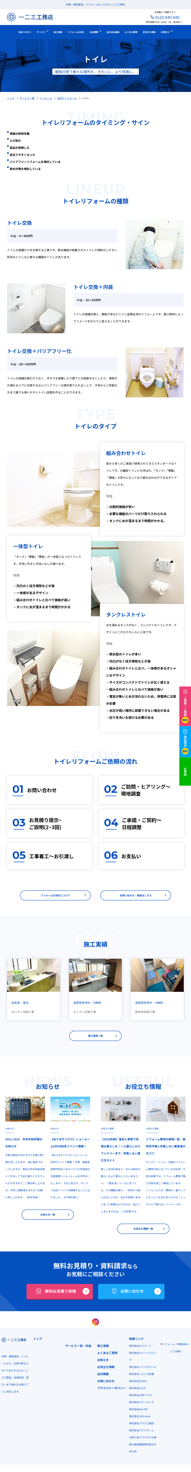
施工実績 (101, 1348)
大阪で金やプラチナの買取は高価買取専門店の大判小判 (141, 1446)
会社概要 (101, 1376)
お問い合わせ (104, 1383)
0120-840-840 (167, 17)
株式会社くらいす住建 (139, 1376)
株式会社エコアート (138, 1348)
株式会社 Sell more (138, 1418)
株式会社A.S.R (135, 1390)
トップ (37, 1341)
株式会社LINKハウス (138, 1397)
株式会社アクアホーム (139, 1432)
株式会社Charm (136, 1383)
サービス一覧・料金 (77, 1348)
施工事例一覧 (95, 1037)
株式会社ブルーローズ (139, 1404)
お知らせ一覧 (47, 1216)
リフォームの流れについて (55, 896)
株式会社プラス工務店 (139, 1425)
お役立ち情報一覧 (143, 1230)
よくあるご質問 (106, 1355)
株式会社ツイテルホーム (140, 1369)
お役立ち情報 (107, 1130)
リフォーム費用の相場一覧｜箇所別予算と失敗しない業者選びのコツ (166, 1148)
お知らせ (9, 1130)
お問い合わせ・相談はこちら (136, 896)
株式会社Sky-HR (136, 1411)
